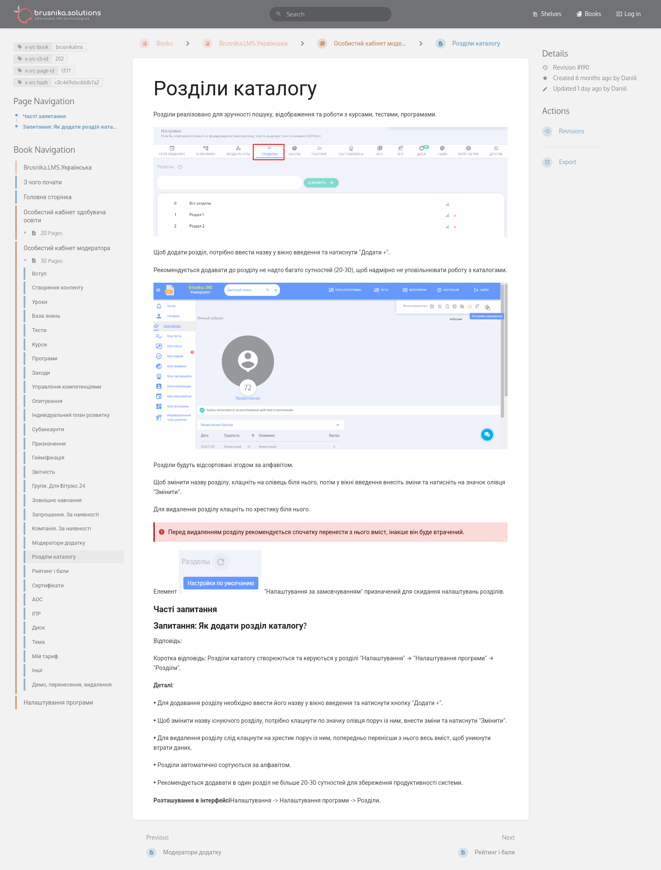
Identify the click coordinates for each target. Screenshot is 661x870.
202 (59, 59)
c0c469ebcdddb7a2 (77, 82)
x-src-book (32, 47)
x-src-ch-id (32, 59)
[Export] (594, 162)
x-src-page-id (35, 71)
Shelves (547, 13)
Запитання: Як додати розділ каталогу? (71, 126)
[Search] (279, 14)
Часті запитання (44, 115)
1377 (66, 71)
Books (588, 13)
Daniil (629, 77)
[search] (330, 14)
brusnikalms (69, 47)
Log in (628, 13)
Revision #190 (565, 67)
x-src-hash (32, 82)
